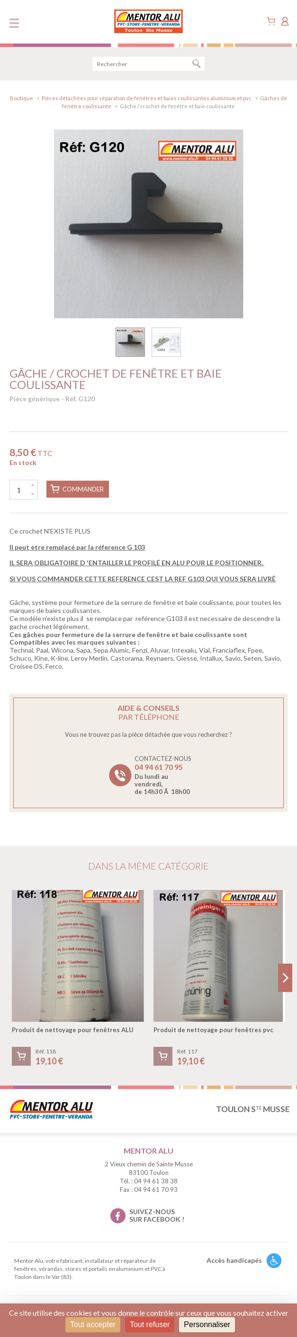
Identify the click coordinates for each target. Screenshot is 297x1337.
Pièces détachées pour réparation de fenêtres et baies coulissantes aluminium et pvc (147, 98)
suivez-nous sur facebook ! (156, 1216)
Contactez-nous (163, 775)
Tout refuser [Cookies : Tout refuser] (150, 1324)
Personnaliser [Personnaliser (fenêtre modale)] (207, 1324)
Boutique (21, 98)
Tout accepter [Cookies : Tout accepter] (93, 1324)
